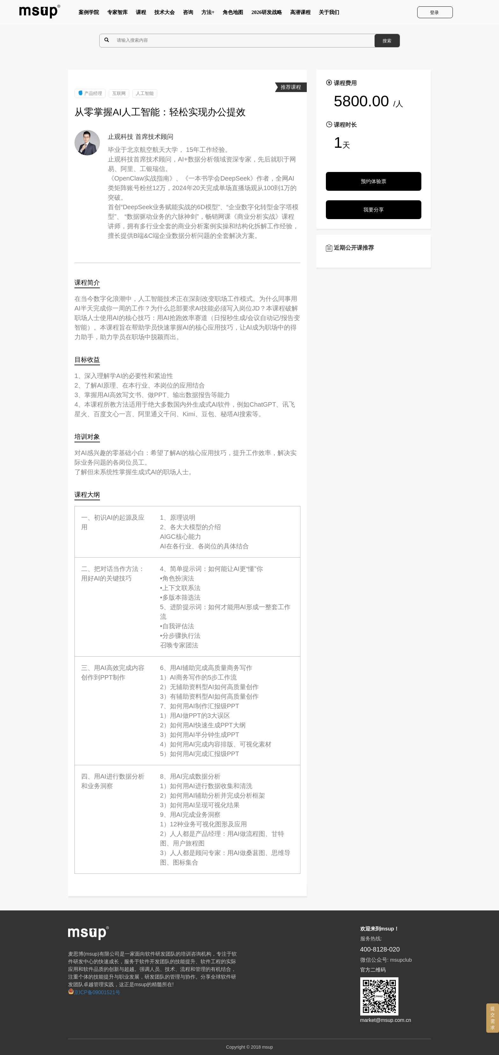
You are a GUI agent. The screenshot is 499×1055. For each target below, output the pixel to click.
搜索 (387, 40)
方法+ (207, 13)
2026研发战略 (266, 13)
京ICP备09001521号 (94, 992)
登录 (435, 12)
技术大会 (164, 13)
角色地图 (233, 13)
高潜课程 (300, 13)
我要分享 (373, 209)
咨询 (188, 13)
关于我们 (329, 13)
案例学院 (89, 13)
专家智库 (117, 13)
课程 (141, 13)
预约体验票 (373, 181)
